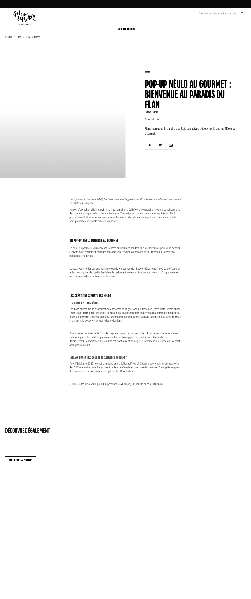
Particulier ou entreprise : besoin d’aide (217, 13)
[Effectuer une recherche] (242, 13)
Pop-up (147, 71)
